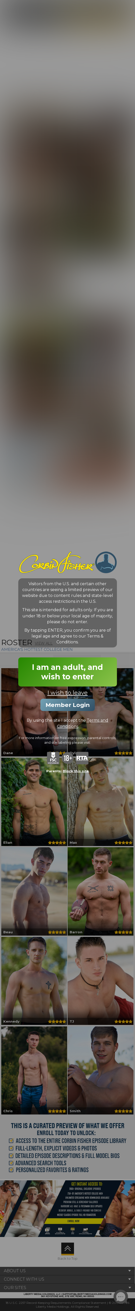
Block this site (76, 771)
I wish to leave (67, 692)
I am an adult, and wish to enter (67, 672)
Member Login (68, 704)
